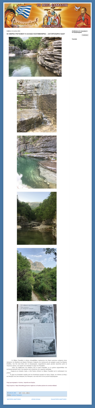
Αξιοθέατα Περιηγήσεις (16, 395)
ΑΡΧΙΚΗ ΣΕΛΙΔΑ (35, 399)
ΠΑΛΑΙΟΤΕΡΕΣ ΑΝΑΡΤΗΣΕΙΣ (58, 399)
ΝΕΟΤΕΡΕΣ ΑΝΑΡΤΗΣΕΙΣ (14, 399)
